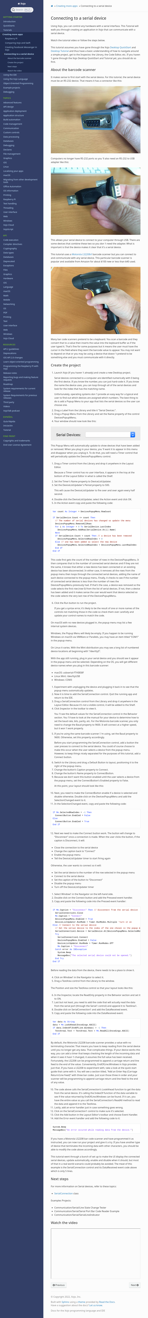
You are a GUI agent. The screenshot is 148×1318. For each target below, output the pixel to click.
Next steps (12, 66)
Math (5, 295)
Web (5, 216)
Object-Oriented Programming (18, 83)
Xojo (23, 3)
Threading (8, 207)
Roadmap (8, 384)
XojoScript (8, 229)
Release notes (10, 373)
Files (5, 269)
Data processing (11, 136)
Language (8, 287)
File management (11, 153)
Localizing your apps (13, 171)
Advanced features (12, 102)
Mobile (6, 299)
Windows (7, 220)
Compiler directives (12, 244)
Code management (12, 124)
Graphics (7, 158)
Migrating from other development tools (20, 180)
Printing (7, 195)
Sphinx (65, 1302)
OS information (10, 190)
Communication (11, 128)
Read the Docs (107, 1302)
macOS (6, 175)
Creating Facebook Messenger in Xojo (21, 48)
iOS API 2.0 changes (13, 357)
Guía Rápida (9, 421)
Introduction (9, 21)
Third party (8, 402)
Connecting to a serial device (18, 54)
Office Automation (12, 186)
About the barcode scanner (19, 58)
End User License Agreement (17, 444)
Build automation (11, 119)
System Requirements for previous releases (20, 396)
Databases (8, 141)
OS (4, 308)
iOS (5, 162)
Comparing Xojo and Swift (17, 42)
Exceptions (8, 265)
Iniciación (8, 425)
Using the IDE (10, 74)
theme (81, 1302)
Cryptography (10, 248)
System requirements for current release (19, 389)
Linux (6, 166)
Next (135, 1285)
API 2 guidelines (11, 349)
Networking (9, 304)
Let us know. (96, 1305)
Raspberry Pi (11, 38)
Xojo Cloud (8, 225)
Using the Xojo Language (15, 79)
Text (5, 321)
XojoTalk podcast (11, 410)
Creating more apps (12, 34)
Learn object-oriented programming (21, 361)
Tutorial (7, 430)
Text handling (9, 203)
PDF (5, 312)
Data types (8, 252)
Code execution (10, 240)
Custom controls (11, 132)
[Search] (22, 9)
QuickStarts (9, 25)
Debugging (8, 91)
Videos (6, 406)
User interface (10, 212)
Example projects (11, 87)
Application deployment (15, 111)
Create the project (15, 62)
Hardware (8, 278)
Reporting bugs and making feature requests (20, 378)
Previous (59, 1285)
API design (8, 106)
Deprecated (9, 261)
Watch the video (15, 70)
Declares (7, 149)
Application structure (13, 115)
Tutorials (7, 30)
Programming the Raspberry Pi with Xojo (20, 367)
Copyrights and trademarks (16, 440)
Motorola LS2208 (81, 254)
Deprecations (9, 353)
